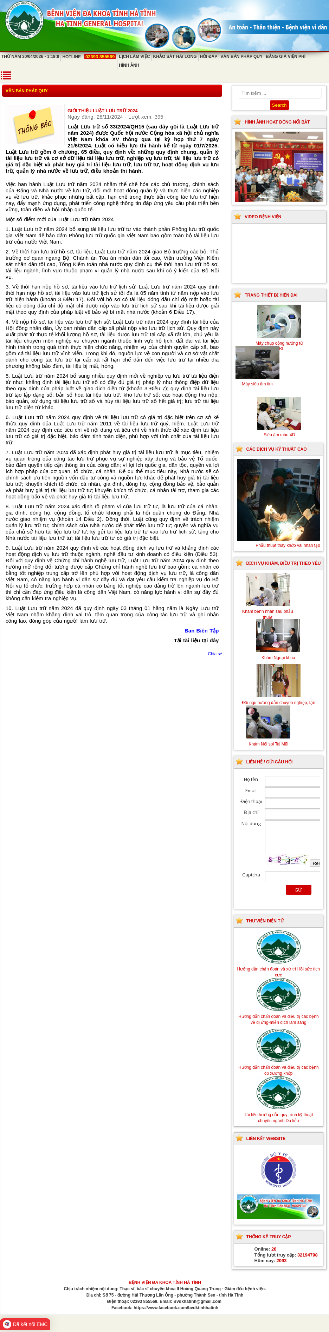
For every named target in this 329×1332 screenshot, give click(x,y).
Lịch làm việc (134, 56)
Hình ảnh (129, 65)
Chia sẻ (215, 653)
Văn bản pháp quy (241, 56)
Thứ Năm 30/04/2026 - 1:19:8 (30, 56)
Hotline (89, 56)
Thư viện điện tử (265, 921)
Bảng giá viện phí (285, 56)
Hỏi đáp (209, 56)
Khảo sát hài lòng (175, 56)
